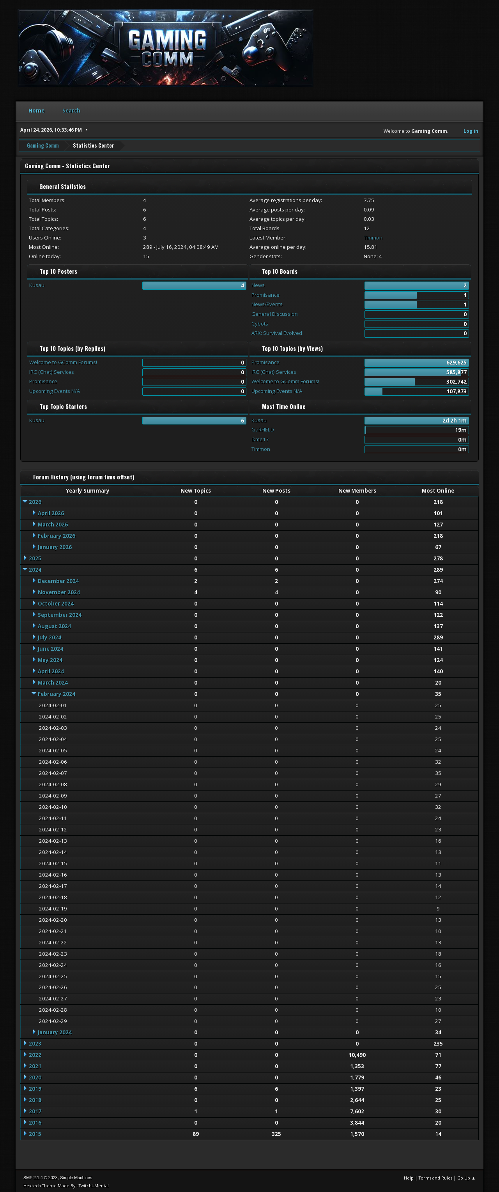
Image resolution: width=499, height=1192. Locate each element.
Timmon (373, 235)
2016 (35, 1121)
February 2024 (56, 692)
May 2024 (50, 658)
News (258, 283)
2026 (35, 500)
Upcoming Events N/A (54, 389)
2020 (35, 1076)
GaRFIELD (262, 428)
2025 (35, 556)
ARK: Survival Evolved (276, 331)
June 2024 (50, 647)
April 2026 (51, 511)
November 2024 (59, 590)
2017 (35, 1110)
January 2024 (55, 1031)
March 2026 (53, 522)
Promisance (265, 293)
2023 (35, 1042)
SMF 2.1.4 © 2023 (40, 1176)
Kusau (36, 283)
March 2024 (53, 681)
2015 (35, 1132)
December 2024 (58, 579)
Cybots (259, 322)
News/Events (267, 302)
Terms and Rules (435, 1176)
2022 (35, 1053)
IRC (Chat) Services (51, 370)
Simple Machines (76, 1176)
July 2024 (49, 635)
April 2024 (51, 669)
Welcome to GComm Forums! (63, 360)
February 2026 (56, 534)
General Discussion (274, 312)
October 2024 (56, 602)
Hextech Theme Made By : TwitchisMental (66, 1184)
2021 (35, 1065)
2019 (35, 1087)
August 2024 (54, 624)
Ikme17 (260, 437)
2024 (35, 568)
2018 (35, 1098)
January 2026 (55, 545)
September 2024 (59, 613)
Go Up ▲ (466, 1176)
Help (409, 1176)
